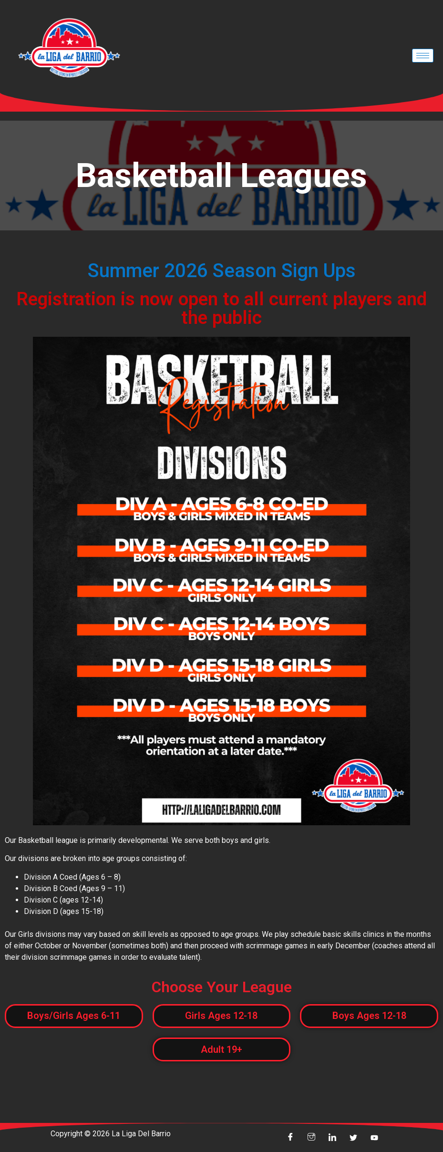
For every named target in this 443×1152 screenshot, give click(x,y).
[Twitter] (353, 1138)
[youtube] (374, 1138)
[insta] (311, 1138)
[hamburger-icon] (422, 55)
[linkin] (332, 1138)
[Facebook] (290, 1138)
